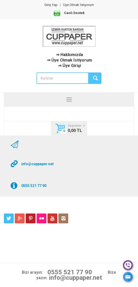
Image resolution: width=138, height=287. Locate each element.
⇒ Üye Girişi (69, 65)
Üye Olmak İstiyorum (78, 5)
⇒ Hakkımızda (69, 54)
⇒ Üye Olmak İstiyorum (69, 60)
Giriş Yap (51, 5)
